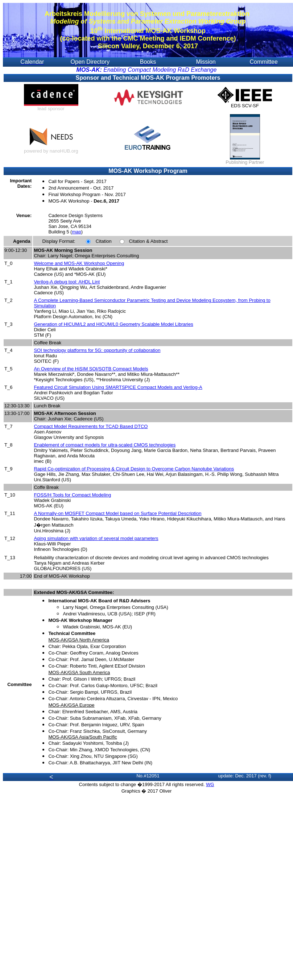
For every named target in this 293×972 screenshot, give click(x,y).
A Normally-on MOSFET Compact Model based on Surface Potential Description (117, 513)
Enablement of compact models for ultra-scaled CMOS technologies (105, 445)
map (76, 231)
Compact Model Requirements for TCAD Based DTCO (91, 426)
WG (210, 784)
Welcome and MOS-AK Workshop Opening (79, 263)
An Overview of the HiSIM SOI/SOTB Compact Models (91, 368)
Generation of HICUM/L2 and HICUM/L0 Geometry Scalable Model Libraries (113, 324)
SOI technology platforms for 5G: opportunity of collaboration (97, 350)
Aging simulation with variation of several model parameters (96, 538)
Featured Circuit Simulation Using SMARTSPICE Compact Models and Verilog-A (118, 387)
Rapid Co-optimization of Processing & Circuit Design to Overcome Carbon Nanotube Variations (134, 469)
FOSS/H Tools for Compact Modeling (72, 495)
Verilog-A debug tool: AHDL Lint (67, 281)
